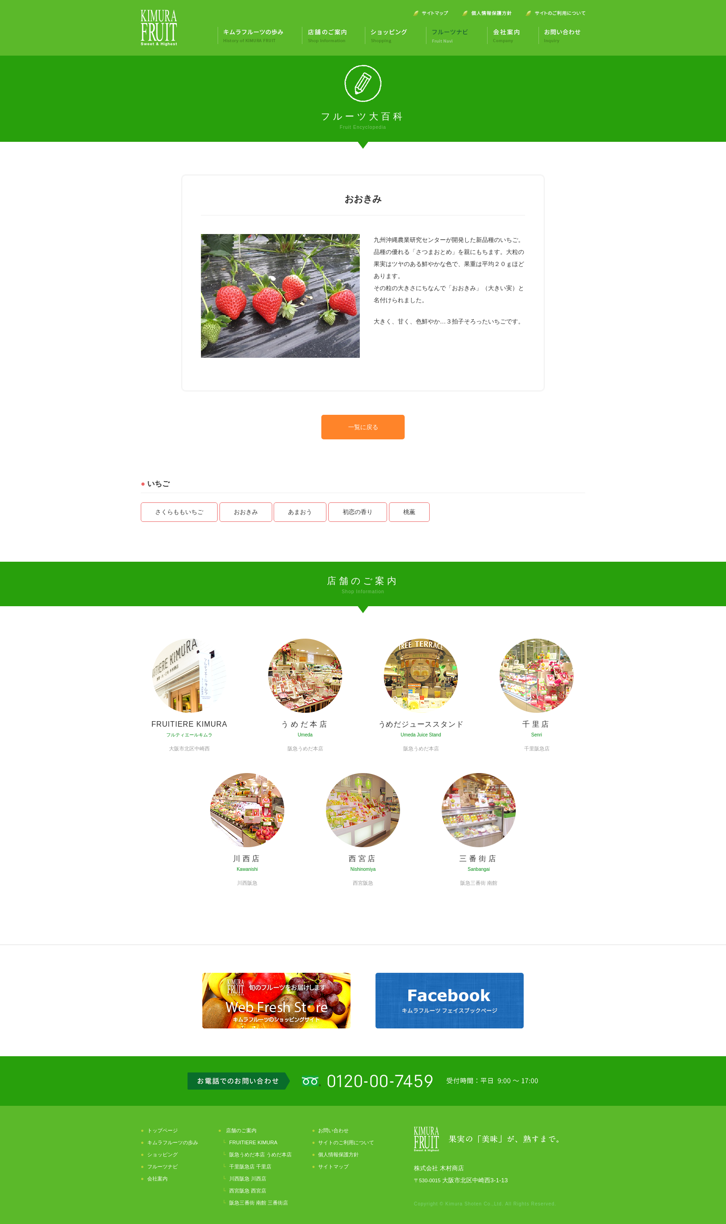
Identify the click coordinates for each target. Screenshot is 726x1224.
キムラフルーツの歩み (172, 1142)
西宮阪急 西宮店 (247, 1190)
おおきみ (246, 511)
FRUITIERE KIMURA (253, 1142)
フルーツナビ (162, 1166)
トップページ (162, 1130)
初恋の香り (358, 511)
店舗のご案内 (241, 1130)
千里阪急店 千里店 (250, 1166)
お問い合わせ (333, 1130)
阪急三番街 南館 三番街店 (258, 1202)
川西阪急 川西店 (247, 1178)
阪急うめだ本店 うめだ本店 (260, 1154)
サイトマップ (333, 1166)
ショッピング (162, 1154)
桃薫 (409, 511)
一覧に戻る (363, 427)
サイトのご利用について (346, 1142)
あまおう (300, 511)
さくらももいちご (179, 511)
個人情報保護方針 (338, 1154)
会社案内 (157, 1178)
